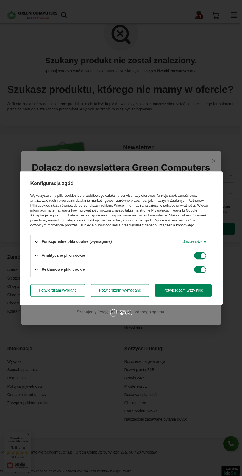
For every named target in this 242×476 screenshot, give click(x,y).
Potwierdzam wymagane (120, 290)
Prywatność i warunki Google (174, 210)
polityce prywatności (179, 205)
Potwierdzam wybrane (58, 290)
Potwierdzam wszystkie (183, 290)
